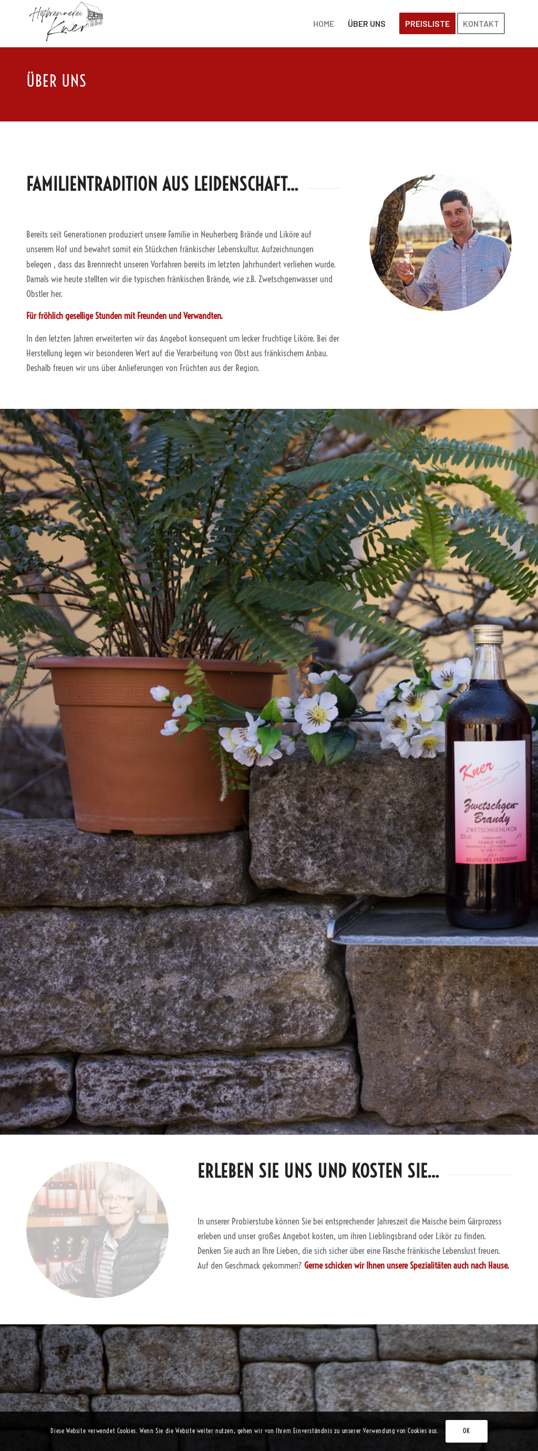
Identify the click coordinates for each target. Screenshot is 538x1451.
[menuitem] (323, 23)
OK (466, 1431)
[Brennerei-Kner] (67, 23)
